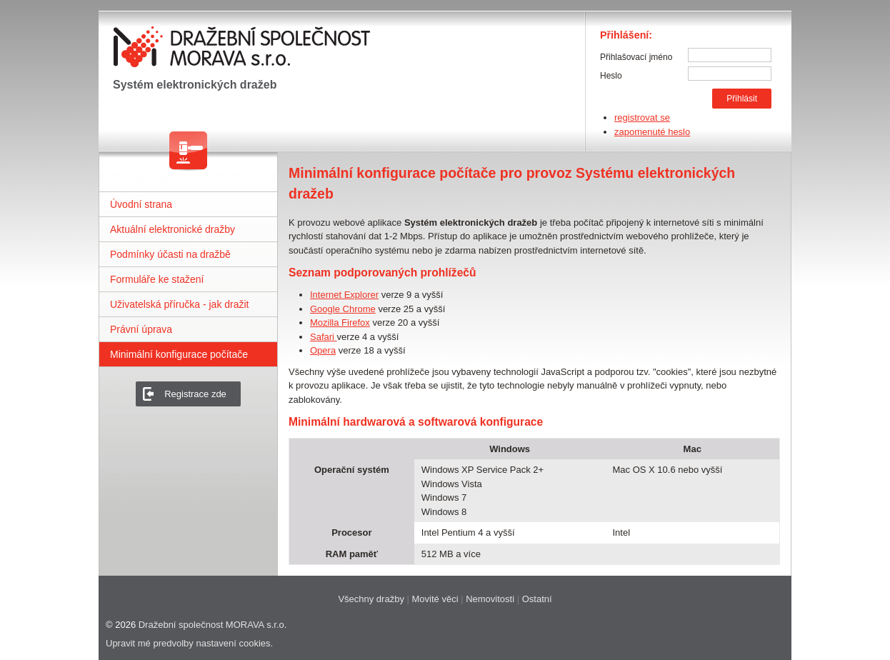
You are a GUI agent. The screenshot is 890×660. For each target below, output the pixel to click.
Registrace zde (195, 394)
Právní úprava (141, 329)
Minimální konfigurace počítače (179, 354)
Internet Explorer (344, 294)
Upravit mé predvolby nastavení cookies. (189, 643)
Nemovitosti (490, 599)
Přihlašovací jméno (636, 57)
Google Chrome (343, 309)
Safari (323, 336)
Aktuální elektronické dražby (172, 229)
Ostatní (537, 599)
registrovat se (642, 117)
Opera (323, 350)
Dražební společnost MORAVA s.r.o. (213, 624)
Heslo (611, 76)
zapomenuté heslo (652, 131)
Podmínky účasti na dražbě (170, 254)
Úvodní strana (141, 204)
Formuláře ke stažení (157, 279)
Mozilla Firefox (340, 322)
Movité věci (435, 599)
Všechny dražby (371, 599)
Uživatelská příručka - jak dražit (179, 304)
